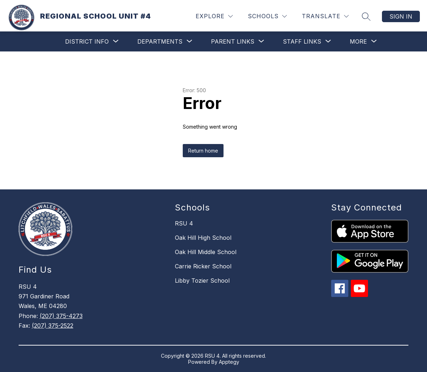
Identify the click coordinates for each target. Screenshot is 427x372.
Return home (203, 151)
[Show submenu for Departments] (159, 41)
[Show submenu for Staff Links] (302, 41)
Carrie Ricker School (203, 266)
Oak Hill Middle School (205, 252)
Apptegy (229, 362)
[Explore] (214, 16)
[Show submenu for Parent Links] (232, 41)
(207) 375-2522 (52, 325)
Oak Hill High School (203, 237)
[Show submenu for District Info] (87, 41)
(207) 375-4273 (61, 315)
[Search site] (366, 16)
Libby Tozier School (202, 280)
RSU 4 (184, 223)
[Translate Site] (325, 16)
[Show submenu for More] (358, 41)
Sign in (400, 16)
